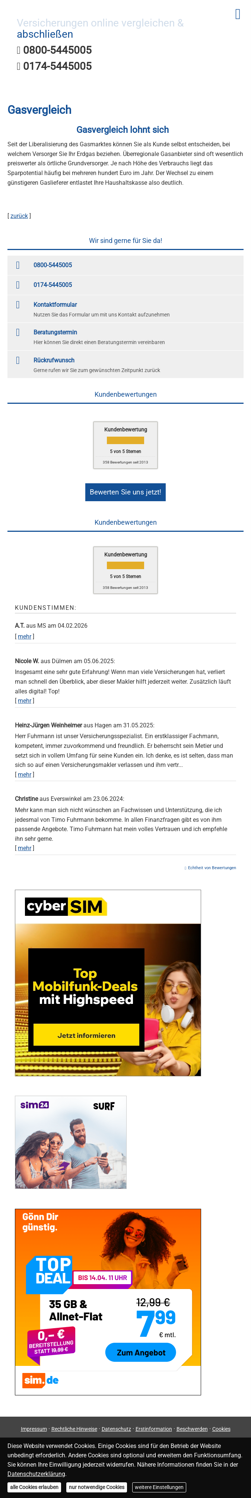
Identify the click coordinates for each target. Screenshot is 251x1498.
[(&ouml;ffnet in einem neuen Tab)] (108, 1070)
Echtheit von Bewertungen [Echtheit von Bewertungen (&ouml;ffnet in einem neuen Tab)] (212, 864)
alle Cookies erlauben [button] (34, 1487)
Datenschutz (116, 1425)
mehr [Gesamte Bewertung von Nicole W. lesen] (24, 696)
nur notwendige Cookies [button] (96, 1487)
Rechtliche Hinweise (74, 1425)
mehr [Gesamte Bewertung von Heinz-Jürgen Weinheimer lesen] (24, 770)
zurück (19, 215)
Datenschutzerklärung (36, 1473)
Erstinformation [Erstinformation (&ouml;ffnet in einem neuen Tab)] (154, 1425)
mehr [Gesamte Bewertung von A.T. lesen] (24, 632)
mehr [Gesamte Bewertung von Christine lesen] (24, 844)
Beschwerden (192, 1425)
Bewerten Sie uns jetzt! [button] (125, 490)
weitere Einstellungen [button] (159, 1487)
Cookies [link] (221, 1425)
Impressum (34, 1425)
